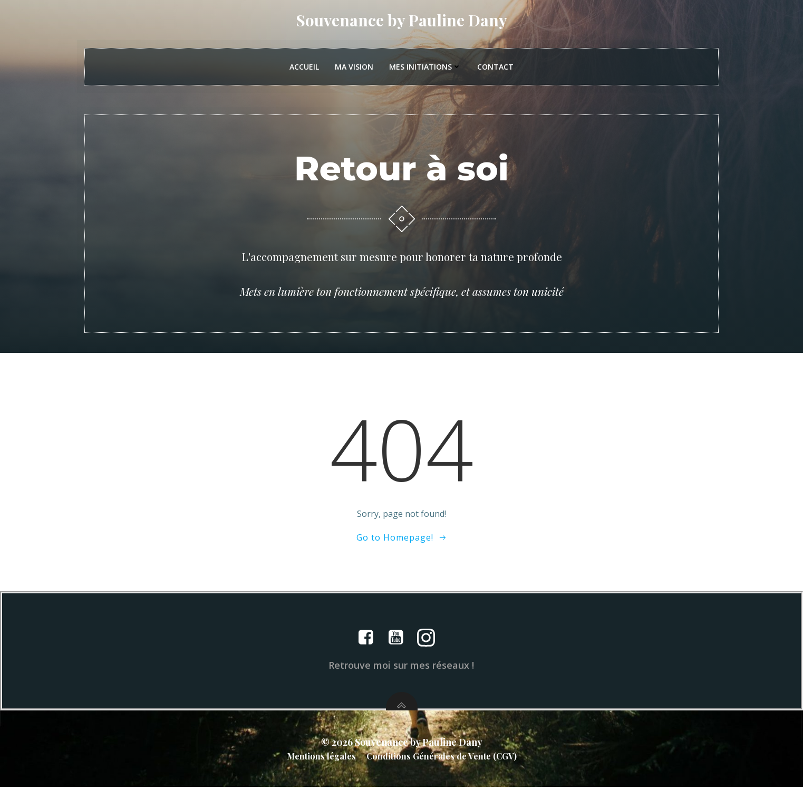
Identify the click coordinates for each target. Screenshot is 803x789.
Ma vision (354, 68)
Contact (495, 68)
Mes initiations (425, 68)
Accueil (304, 68)
